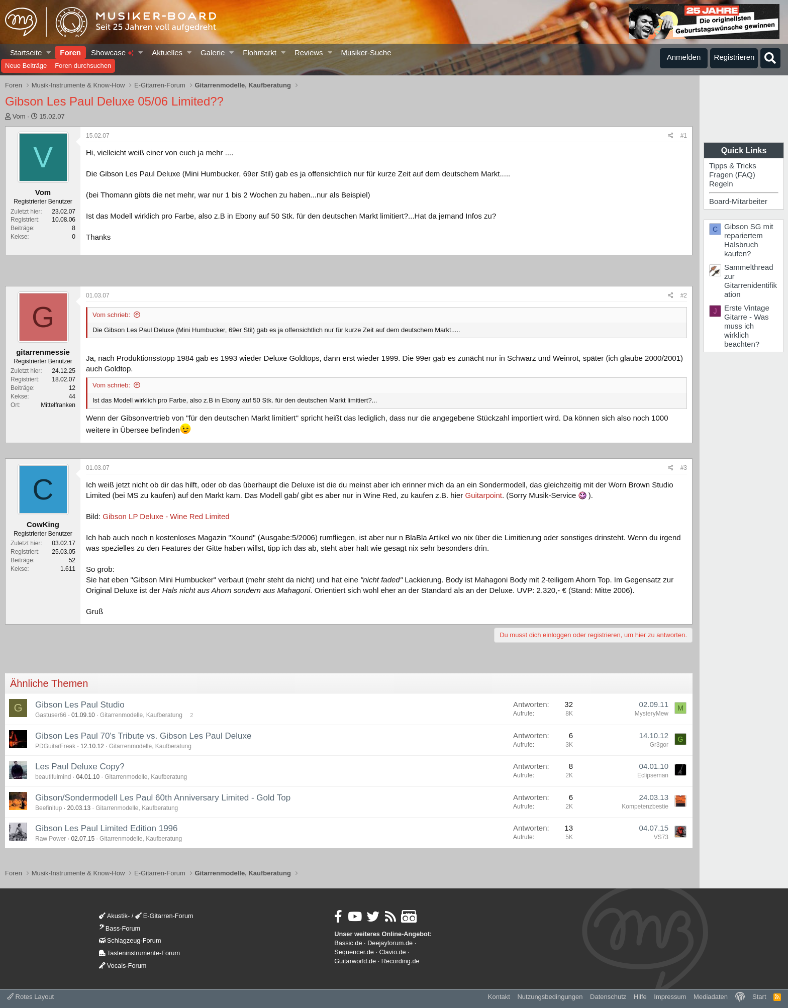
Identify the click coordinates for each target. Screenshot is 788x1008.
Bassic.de (348, 943)
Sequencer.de (354, 952)
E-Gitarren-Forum (164, 916)
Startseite (26, 52)
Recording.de (400, 961)
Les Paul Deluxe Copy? (80, 766)
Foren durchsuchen (83, 65)
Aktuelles (167, 52)
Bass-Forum (119, 928)
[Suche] (770, 58)
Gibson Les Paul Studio (80, 705)
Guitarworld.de (355, 961)
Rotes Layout (30, 996)
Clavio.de (392, 952)
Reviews (308, 52)
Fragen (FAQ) (732, 174)
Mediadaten (711, 996)
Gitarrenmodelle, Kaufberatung (141, 715)
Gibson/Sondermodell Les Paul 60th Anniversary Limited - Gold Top (162, 797)
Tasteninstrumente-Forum (139, 953)
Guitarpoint (483, 495)
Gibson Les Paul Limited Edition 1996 (106, 828)
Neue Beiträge (26, 65)
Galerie (213, 52)
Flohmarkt (259, 52)
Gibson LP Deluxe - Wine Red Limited (166, 516)
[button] (49, 52)
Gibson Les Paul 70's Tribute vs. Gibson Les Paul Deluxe (143, 736)
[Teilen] (670, 136)
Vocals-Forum (123, 965)
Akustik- (114, 916)
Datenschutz (608, 996)
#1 (683, 135)
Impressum (670, 996)
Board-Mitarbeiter (738, 201)
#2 (683, 295)
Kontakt (499, 996)
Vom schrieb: (111, 315)
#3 (683, 467)
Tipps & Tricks (732, 165)
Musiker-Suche (366, 52)
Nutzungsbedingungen (549, 996)
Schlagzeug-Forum (130, 940)
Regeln (721, 183)
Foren (70, 52)
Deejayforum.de (390, 943)
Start (759, 996)
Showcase (112, 52)
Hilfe (640, 996)
